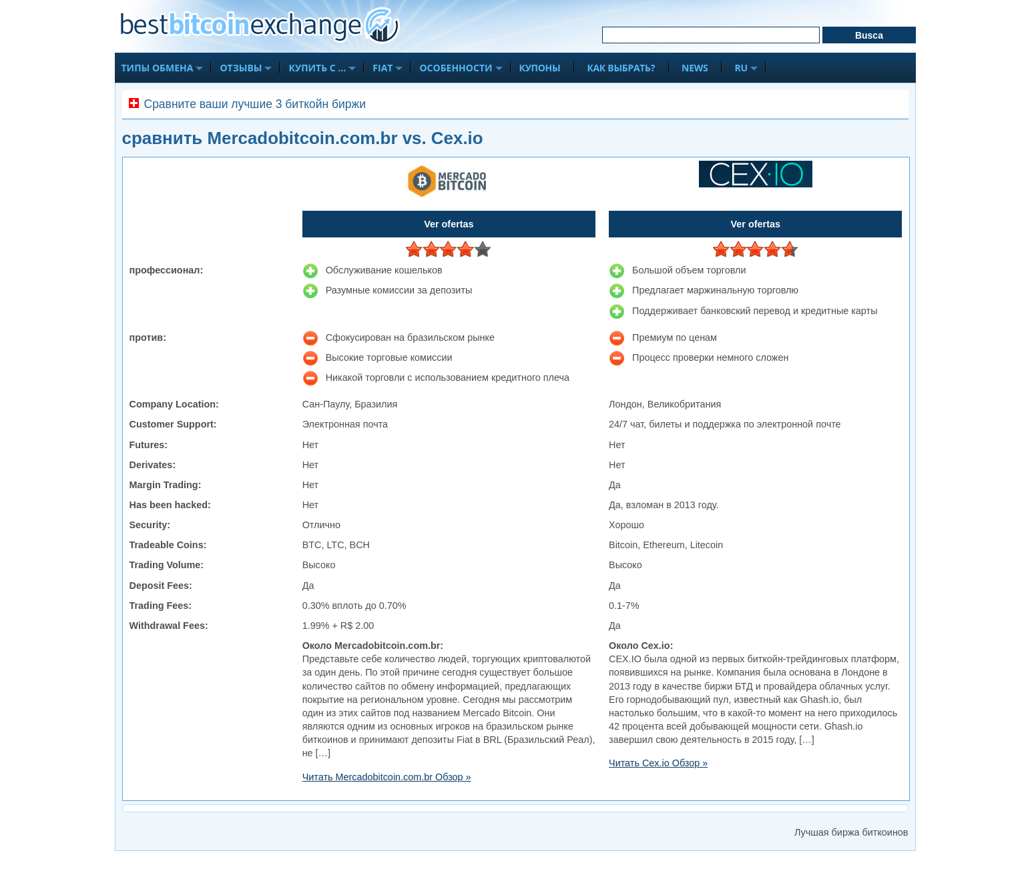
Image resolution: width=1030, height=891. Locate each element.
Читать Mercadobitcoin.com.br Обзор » (386, 777)
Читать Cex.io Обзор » (658, 763)
